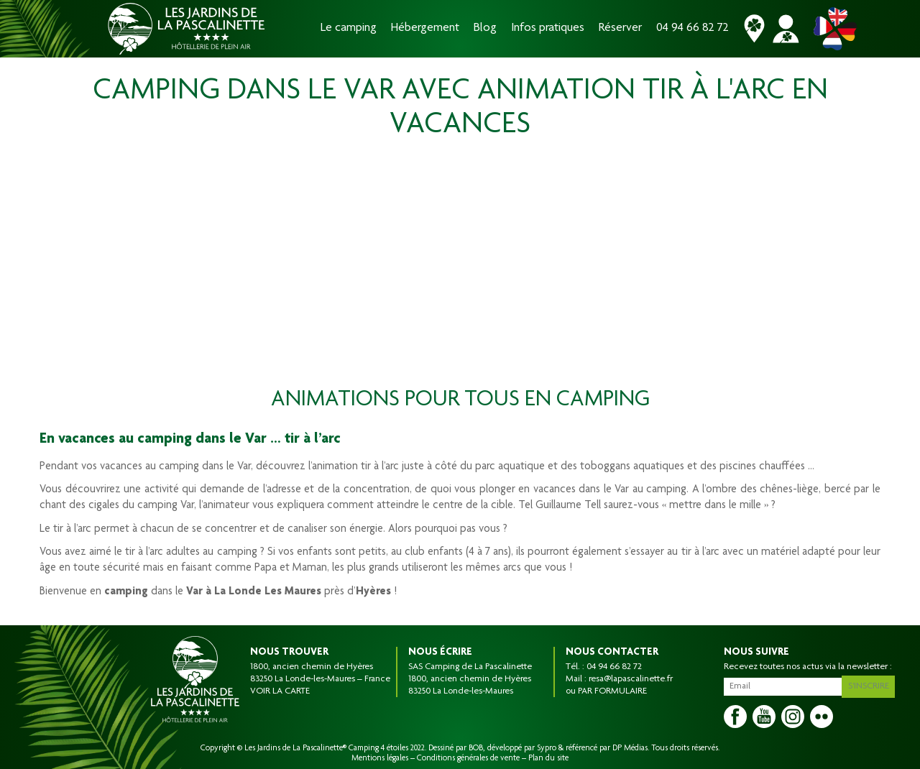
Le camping (349, 28)
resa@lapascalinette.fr (631, 679)
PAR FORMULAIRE (612, 691)
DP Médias (630, 748)
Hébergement (425, 28)
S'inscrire (870, 684)
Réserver (620, 28)
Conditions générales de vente (468, 758)
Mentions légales (379, 758)
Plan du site (548, 758)
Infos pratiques (547, 28)
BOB (476, 748)
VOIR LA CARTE (280, 691)
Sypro (546, 748)
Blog (485, 28)
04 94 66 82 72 (692, 28)
